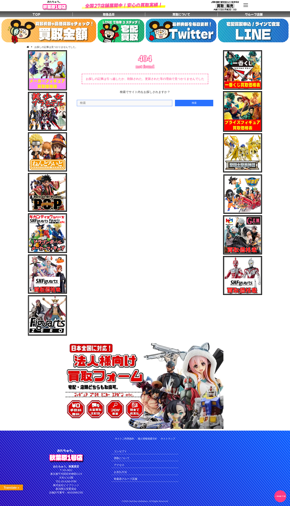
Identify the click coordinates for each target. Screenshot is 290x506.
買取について (121, 458)
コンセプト (120, 451)
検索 (194, 102)
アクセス (119, 464)
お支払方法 (120, 472)
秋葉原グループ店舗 (125, 478)
